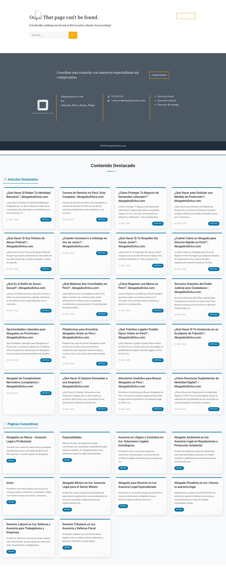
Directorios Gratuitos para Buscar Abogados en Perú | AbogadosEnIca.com (140, 384)
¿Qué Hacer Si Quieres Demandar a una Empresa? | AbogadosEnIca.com (84, 384)
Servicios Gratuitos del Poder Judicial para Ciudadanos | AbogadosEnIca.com (193, 288)
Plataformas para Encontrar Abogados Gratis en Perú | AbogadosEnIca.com (80, 334)
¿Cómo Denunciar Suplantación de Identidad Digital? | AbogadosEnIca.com (197, 384)
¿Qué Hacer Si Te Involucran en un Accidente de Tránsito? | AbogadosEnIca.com (197, 334)
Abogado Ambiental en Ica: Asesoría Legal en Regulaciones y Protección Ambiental (196, 443)
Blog (150, 16)
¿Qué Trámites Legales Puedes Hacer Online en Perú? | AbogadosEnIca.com (139, 334)
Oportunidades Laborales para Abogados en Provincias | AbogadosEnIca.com (26, 334)
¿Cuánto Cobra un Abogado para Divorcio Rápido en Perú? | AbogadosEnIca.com (195, 243)
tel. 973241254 (186, 15)
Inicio (112, 16)
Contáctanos (159, 75)
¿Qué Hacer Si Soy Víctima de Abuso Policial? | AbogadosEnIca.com (26, 243)
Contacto (164, 16)
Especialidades (133, 16)
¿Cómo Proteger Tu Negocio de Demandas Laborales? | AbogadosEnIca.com (139, 197)
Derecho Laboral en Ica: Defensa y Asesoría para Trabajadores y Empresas (28, 531)
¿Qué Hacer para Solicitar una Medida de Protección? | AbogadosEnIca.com (194, 197)
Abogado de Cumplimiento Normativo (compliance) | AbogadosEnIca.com (24, 384)
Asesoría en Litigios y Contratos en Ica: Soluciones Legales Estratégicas (139, 443)
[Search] (73, 35)
